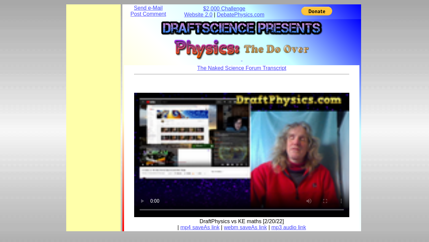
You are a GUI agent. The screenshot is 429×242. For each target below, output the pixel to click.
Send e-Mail (148, 8)
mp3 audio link (288, 227)
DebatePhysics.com (240, 14)
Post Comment (148, 14)
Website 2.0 (198, 14)
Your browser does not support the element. (241, 153)
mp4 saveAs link (200, 227)
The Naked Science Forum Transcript (241, 68)
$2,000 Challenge (224, 8)
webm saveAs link (245, 227)
